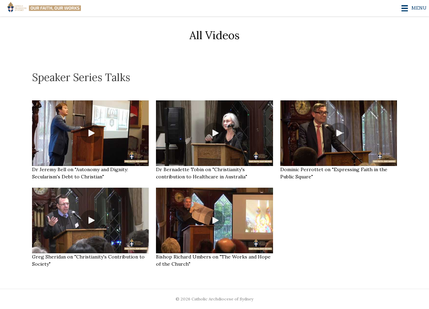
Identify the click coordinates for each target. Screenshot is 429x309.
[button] (90, 133)
